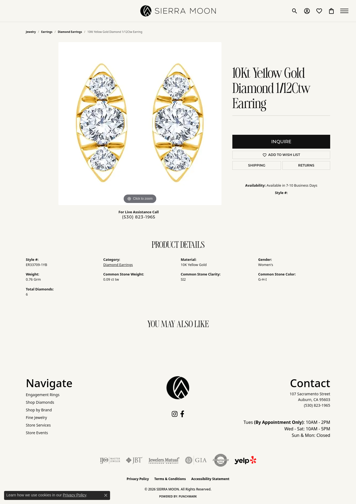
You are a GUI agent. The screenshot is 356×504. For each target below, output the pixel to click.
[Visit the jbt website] (134, 460)
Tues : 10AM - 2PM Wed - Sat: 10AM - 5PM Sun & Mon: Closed (286, 428)
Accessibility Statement (210, 479)
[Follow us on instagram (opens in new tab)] (174, 414)
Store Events (37, 432)
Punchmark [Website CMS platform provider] (188, 496)
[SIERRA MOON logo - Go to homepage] (178, 11)
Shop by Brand (39, 409)
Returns (306, 165)
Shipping (256, 165)
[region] (139, 123)
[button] (294, 10)
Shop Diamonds (40, 402)
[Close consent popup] (105, 495)
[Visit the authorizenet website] (220, 460)
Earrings (46, 32)
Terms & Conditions (170, 479)
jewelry (31, 32)
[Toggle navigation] (345, 10)
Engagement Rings (43, 394)
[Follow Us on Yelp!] (245, 460)
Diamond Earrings (70, 32)
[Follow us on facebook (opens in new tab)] (182, 414)
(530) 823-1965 (138, 217)
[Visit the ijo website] (110, 460)
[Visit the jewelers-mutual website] (164, 460)
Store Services (38, 425)
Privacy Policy (138, 479)
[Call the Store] (317, 405)
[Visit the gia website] (196, 460)
